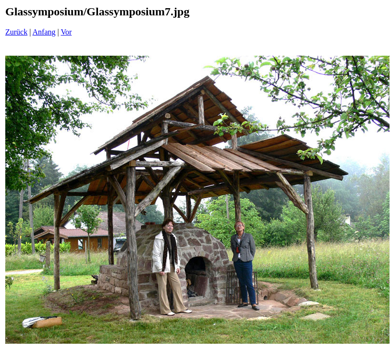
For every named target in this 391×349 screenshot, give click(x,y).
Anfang (44, 32)
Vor (66, 32)
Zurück (16, 32)
